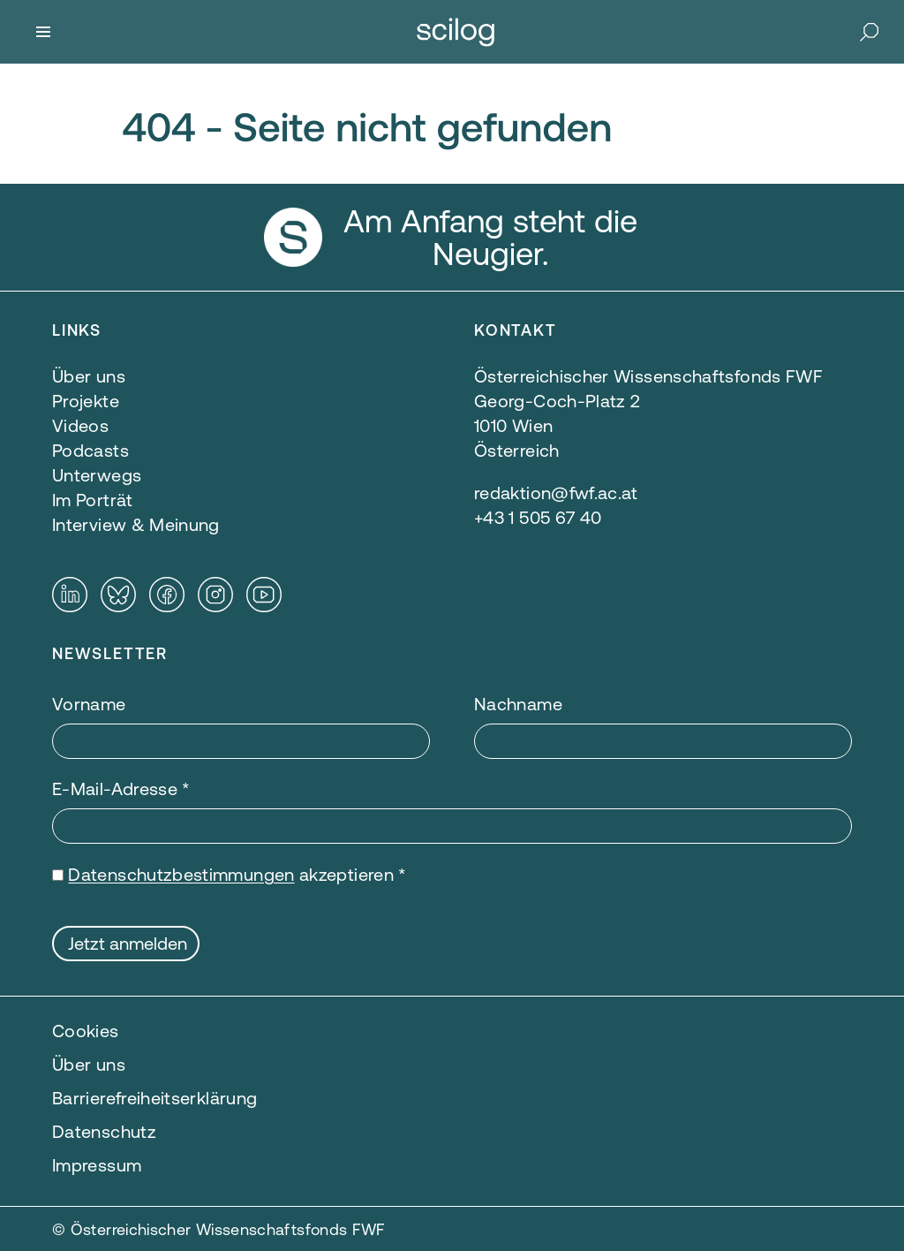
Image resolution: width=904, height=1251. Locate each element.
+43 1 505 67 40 (537, 517)
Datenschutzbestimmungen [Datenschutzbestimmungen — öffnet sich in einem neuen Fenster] (181, 874)
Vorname (89, 704)
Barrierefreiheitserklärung (154, 1098)
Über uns (88, 1064)
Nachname (518, 704)
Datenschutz (104, 1131)
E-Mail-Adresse (121, 788)
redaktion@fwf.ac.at (556, 492)
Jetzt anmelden (127, 943)
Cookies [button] (85, 1030)
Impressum (96, 1165)
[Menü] (43, 32)
